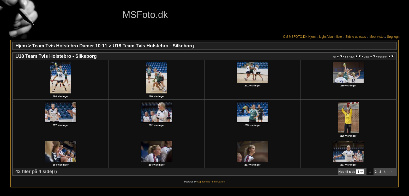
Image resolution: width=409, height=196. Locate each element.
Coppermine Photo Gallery (211, 181)
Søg (390, 37)
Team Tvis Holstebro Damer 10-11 (69, 45)
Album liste (334, 37)
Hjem (312, 37)
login (322, 37)
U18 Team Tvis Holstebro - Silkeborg (153, 45)
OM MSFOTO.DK (295, 37)
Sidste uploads (355, 37)
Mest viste (376, 37)
